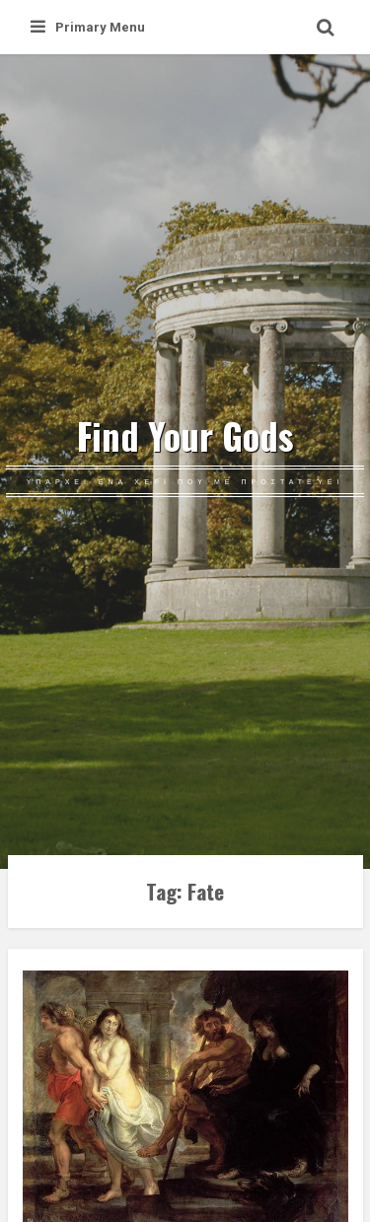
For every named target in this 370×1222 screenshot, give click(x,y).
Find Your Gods (185, 436)
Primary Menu (88, 27)
